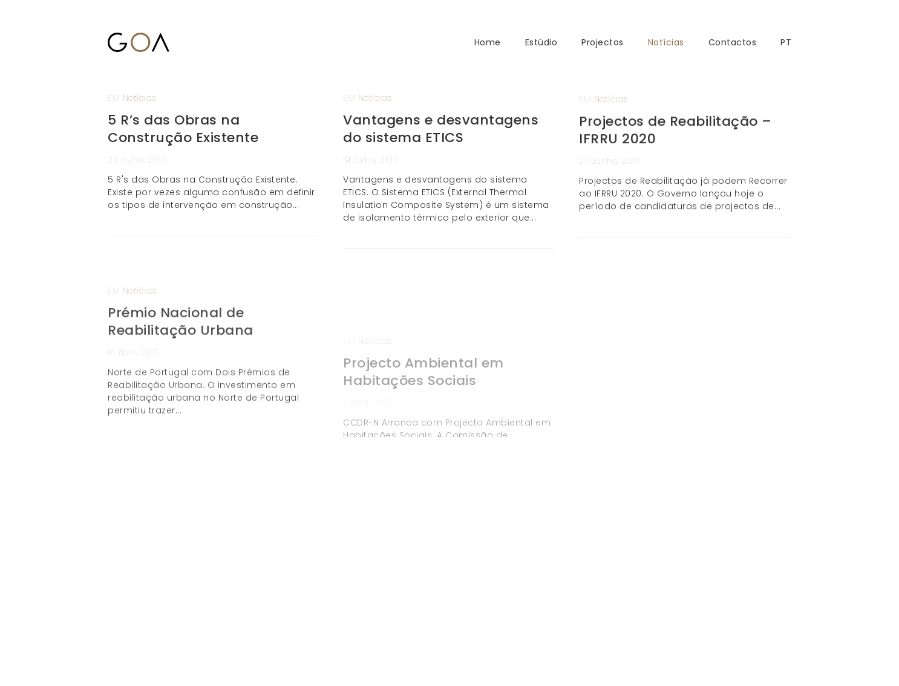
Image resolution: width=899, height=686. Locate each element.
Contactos (732, 42)
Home (487, 42)
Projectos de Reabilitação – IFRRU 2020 (675, 138)
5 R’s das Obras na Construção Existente (183, 129)
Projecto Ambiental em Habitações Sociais (423, 419)
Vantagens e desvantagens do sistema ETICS (440, 129)
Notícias (666, 42)
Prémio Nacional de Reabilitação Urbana (180, 349)
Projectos (602, 42)
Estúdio (541, 42)
